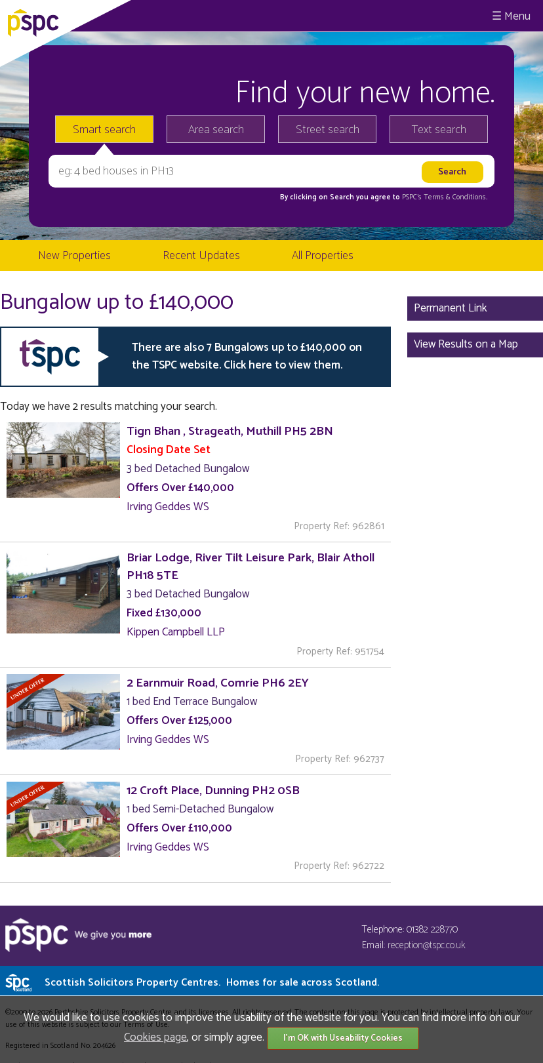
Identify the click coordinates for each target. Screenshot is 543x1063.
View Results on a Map (466, 344)
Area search (216, 130)
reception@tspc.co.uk (427, 945)
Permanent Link (450, 308)
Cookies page (155, 1037)
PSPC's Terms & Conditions (444, 197)
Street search (327, 130)
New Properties (74, 256)
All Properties (322, 256)
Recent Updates (201, 256)
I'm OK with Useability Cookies (343, 1038)
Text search (439, 130)
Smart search (104, 130)
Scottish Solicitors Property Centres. (212, 983)
